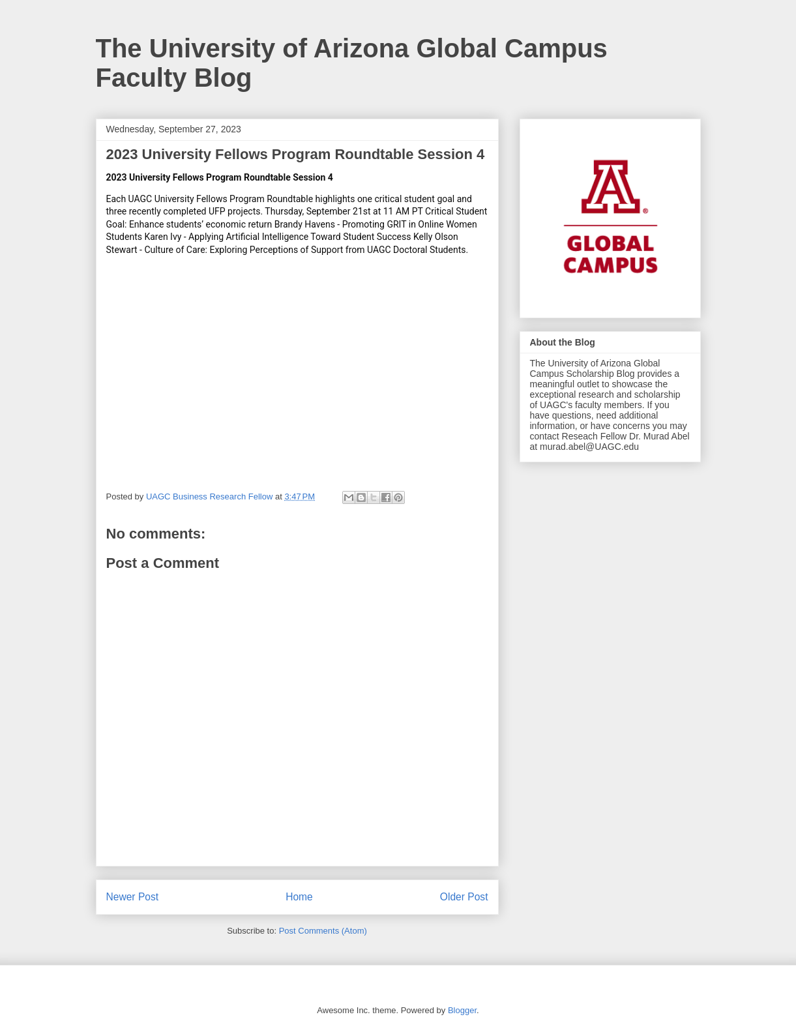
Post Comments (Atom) (323, 931)
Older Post (464, 896)
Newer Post (132, 896)
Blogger (462, 1010)
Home (299, 896)
